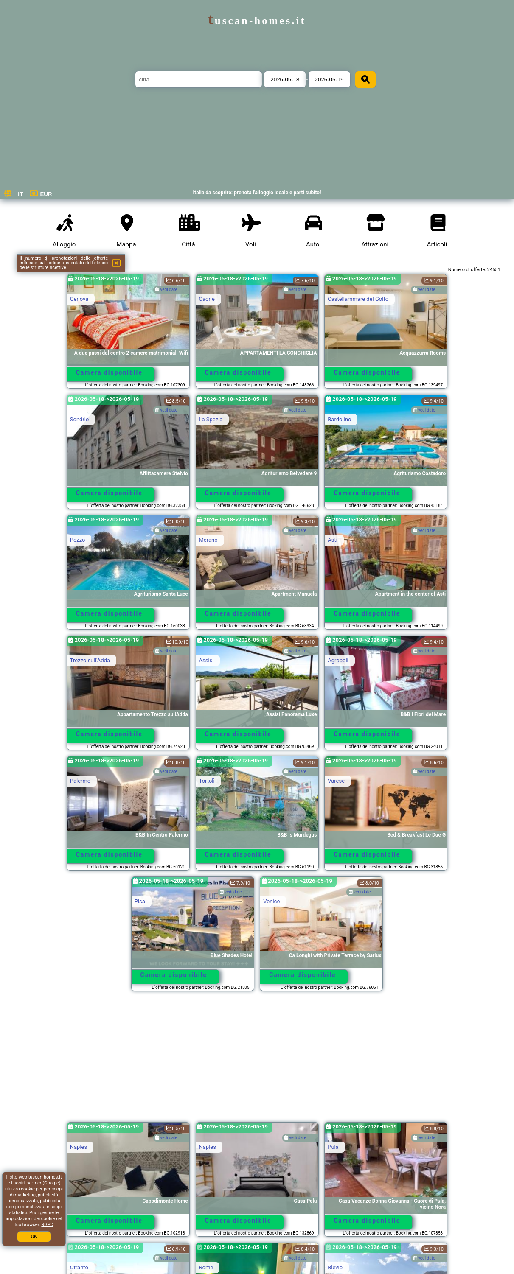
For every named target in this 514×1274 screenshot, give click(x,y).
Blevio (335, 1267)
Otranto (79, 1267)
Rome (206, 1267)
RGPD (47, 1224)
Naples (78, 1147)
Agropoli (338, 660)
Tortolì (207, 781)
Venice (271, 901)
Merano (208, 540)
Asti (332, 540)
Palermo (80, 781)
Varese (336, 781)
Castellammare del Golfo (358, 299)
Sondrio (79, 419)
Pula (333, 1147)
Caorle (207, 299)
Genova (79, 299)
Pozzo (77, 540)
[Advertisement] (257, 1060)
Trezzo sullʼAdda (90, 660)
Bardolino (339, 419)
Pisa (140, 901)
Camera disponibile (109, 372)
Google (51, 1183)
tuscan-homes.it (257, 20)
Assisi (206, 660)
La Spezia (211, 419)
